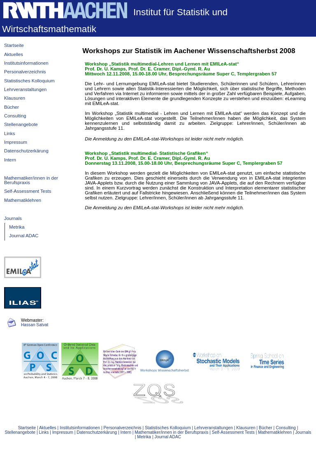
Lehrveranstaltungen (25, 89)
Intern (10, 159)
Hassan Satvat (34, 325)
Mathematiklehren (22, 200)
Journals (13, 218)
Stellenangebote (21, 124)
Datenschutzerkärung (26, 150)
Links (9, 133)
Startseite (14, 45)
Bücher (11, 107)
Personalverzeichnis (25, 71)
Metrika (16, 226)
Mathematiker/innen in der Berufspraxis (31, 180)
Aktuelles (13, 54)
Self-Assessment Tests (27, 191)
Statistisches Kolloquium (29, 80)
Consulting (15, 115)
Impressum (15, 142)
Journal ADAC (23, 235)
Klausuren (14, 98)
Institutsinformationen (26, 63)
